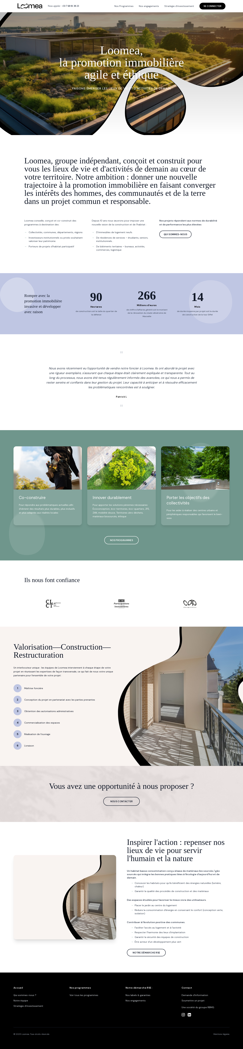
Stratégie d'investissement (179, 6)
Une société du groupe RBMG (198, 1007)
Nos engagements (149, 6)
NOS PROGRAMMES (121, 540)
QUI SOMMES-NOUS (175, 234)
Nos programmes (80, 987)
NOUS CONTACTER (121, 801)
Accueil (18, 987)
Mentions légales (221, 1034)
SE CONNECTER (212, 6)
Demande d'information (195, 995)
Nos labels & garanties (138, 995)
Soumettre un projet (193, 1000)
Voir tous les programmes (84, 995)
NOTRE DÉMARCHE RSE (146, 952)
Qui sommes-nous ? (25, 995)
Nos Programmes (123, 6)
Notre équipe (21, 1000)
